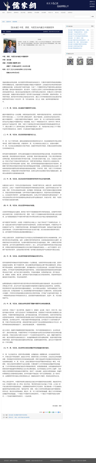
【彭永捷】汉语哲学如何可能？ (75, 46)
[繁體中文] (92, 1)
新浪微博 (46, 412)
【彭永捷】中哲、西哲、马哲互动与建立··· (78, 42)
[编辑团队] (92, 6)
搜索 (93, 16)
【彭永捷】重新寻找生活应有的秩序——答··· (79, 40)
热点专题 (23, 12)
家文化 (57, 12)
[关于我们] (92, 4)
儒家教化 (30, 12)
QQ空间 (55, 412)
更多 (60, 412)
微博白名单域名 (14, 460)
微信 (51, 412)
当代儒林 (43, 12)
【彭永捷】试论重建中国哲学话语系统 (17, 415)
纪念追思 (63, 12)
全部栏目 (70, 12)
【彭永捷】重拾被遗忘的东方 (75, 48)
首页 (3, 12)
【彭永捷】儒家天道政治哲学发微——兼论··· (79, 30)
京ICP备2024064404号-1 (56, 460)
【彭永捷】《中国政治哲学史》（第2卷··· (78, 32)
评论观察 (37, 12)
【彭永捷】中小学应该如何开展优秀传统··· (78, 36)
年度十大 (50, 12)
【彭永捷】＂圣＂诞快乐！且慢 (75, 38)
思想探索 (15, 21)
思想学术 (9, 12)
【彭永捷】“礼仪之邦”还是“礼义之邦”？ (77, 34)
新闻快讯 (16, 12)
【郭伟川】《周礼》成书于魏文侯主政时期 (18, 417)
